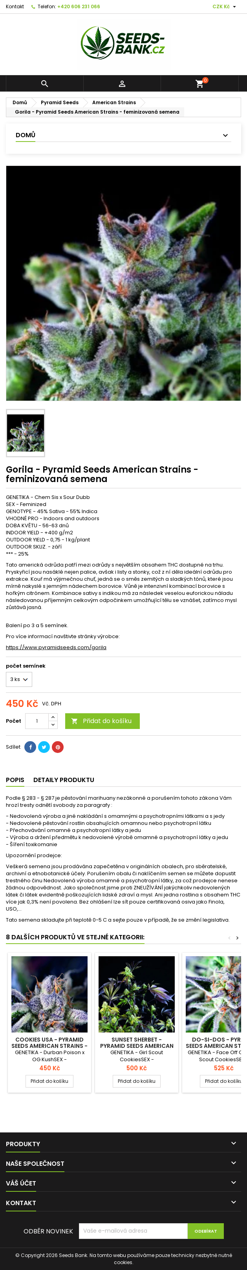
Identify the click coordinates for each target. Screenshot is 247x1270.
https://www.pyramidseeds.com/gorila (56, 647)
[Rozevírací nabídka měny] (225, 6)
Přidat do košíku (101, 720)
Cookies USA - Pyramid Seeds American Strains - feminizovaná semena (49, 1046)
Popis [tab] (15, 779)
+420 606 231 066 (78, 6)
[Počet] (37, 721)
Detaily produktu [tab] (63, 779)
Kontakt (15, 6)
